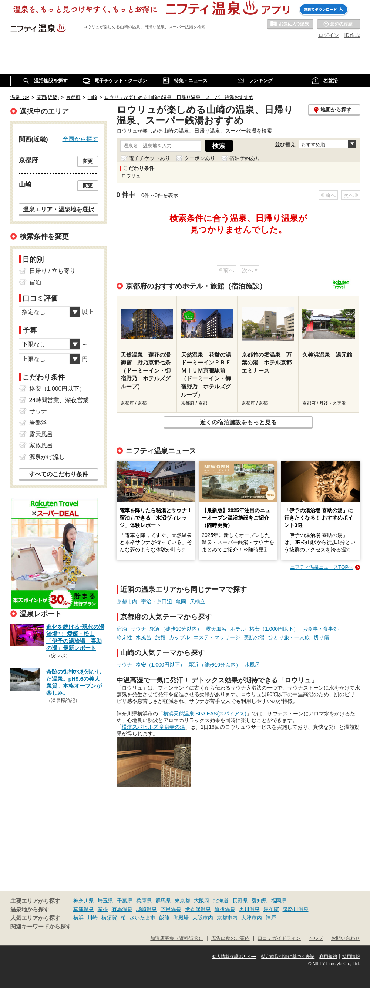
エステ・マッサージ (217, 637)
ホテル (238, 629)
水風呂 (143, 637)
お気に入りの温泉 (290, 24)
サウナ (138, 629)
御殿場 (181, 918)
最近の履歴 (338, 24)
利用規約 (328, 956)
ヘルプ (316, 938)
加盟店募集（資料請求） (176, 938)
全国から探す (80, 139)
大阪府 (201, 901)
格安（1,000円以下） (274, 629)
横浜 (78, 918)
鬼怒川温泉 (296, 909)
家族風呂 (41, 445)
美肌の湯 (254, 637)
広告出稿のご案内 (230, 938)
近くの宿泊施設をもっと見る (238, 422)
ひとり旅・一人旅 (289, 637)
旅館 (160, 637)
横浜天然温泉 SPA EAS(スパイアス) (204, 714)
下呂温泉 (171, 909)
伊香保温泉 (198, 909)
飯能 (164, 918)
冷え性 (124, 637)
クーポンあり (199, 158)
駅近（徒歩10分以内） (176, 629)
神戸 (271, 918)
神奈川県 (83, 901)
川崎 (92, 918)
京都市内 (127, 601)
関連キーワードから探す (40, 926)
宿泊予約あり (244, 158)
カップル (179, 637)
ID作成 (352, 35)
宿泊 (122, 629)
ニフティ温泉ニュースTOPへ (321, 567)
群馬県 (163, 901)
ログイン (328, 35)
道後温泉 (225, 909)
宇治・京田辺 (156, 601)
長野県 (240, 901)
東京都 (182, 901)
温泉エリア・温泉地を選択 (58, 209)
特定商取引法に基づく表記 (287, 956)
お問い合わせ (345, 938)
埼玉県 (105, 901)
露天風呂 (216, 629)
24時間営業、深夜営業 (59, 400)
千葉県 (124, 901)
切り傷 (321, 637)
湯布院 (271, 909)
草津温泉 (83, 909)
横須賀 (109, 918)
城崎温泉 (146, 909)
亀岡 (181, 601)
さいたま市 (142, 918)
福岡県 (278, 901)
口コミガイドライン (279, 938)
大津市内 (251, 918)
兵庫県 (144, 901)
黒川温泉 (249, 909)
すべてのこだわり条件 (58, 474)
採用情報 (351, 956)
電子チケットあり (149, 158)
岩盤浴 (38, 423)
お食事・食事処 (320, 629)
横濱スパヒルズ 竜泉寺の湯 (153, 727)
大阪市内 (202, 918)
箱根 (103, 909)
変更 (88, 161)
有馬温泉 (122, 909)
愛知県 (259, 901)
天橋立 (197, 601)
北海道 (221, 901)
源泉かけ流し (47, 457)
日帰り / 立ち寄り (52, 271)
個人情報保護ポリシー (234, 956)
